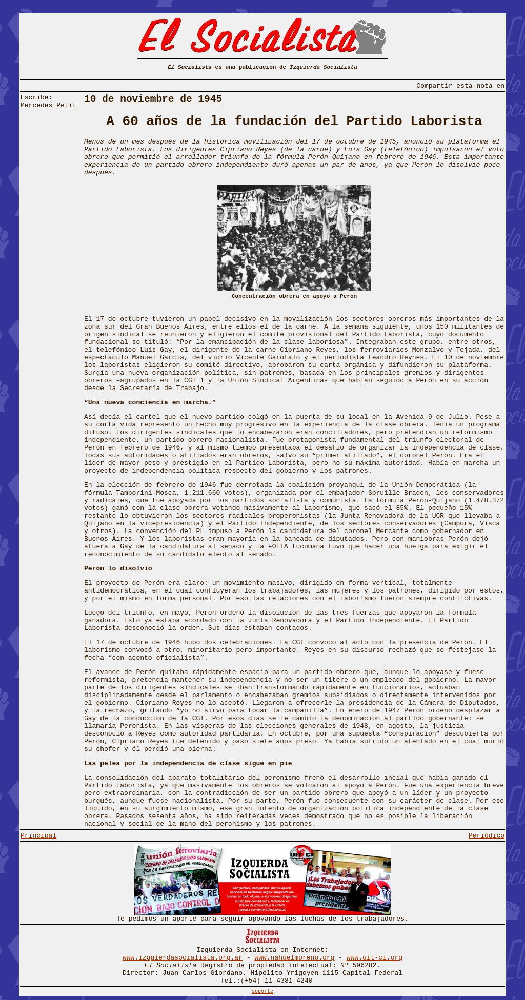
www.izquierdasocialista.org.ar (183, 958)
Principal (38, 836)
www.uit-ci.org (374, 958)
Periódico (486, 836)
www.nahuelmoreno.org (294, 958)
